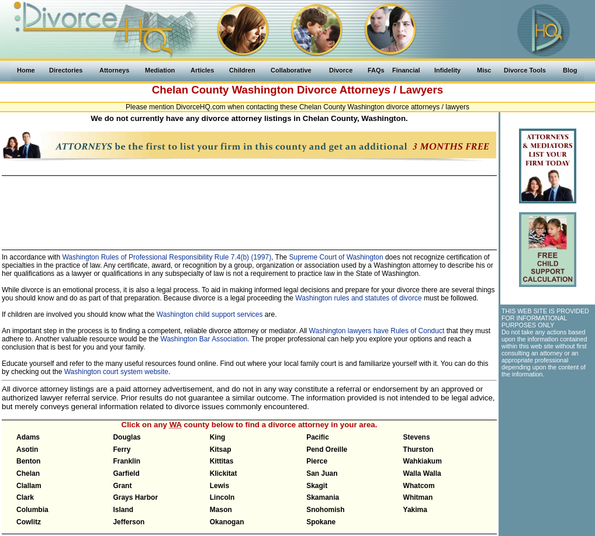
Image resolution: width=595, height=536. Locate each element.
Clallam (28, 486)
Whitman (418, 497)
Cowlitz (28, 522)
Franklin (126, 461)
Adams (28, 437)
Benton (28, 461)
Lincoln (222, 497)
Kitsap (220, 449)
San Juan (321, 473)
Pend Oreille (326, 449)
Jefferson (128, 522)
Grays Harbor (135, 497)
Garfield (126, 473)
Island (123, 510)
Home (26, 70)
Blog (570, 70)
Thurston (418, 449)
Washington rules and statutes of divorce (358, 298)
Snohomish (325, 510)
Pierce (316, 461)
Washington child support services (210, 314)
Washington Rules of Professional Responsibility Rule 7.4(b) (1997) (166, 257)
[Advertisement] (249, 207)
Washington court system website (116, 372)
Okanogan (227, 522)
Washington (263, 90)
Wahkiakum (422, 461)
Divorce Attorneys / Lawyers (370, 90)
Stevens (416, 437)
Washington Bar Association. (205, 339)
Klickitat (223, 473)
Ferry (121, 449)
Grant (122, 486)
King (218, 437)
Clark (25, 497)
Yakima (415, 510)
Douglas (126, 437)
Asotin (27, 449)
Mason (221, 510)
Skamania (322, 497)
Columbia (32, 510)
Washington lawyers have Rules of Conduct (377, 331)
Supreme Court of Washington (336, 257)
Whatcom (419, 486)
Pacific (317, 437)
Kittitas (222, 461)
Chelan (28, 473)
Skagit (316, 486)
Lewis (219, 486)
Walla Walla (422, 473)
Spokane (320, 522)
